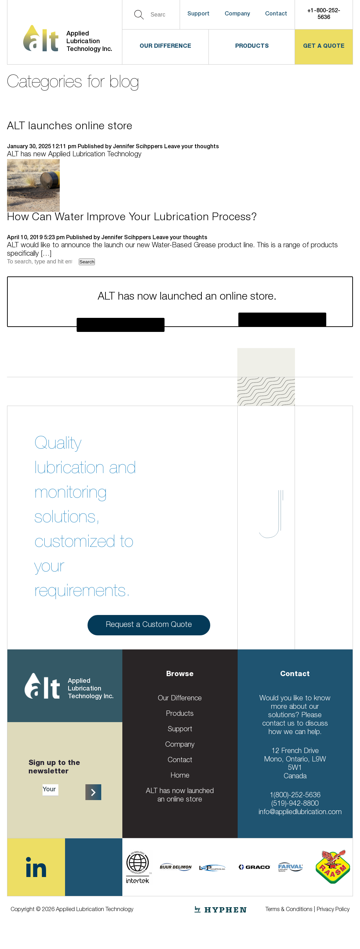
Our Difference (165, 47)
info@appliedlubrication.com (300, 812)
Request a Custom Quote (149, 627)
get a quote (324, 47)
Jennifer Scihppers (138, 147)
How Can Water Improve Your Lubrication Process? (132, 218)
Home (180, 776)
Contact (276, 14)
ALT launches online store (70, 127)
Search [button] (86, 261)
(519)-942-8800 (295, 804)
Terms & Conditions (288, 910)
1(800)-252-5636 (295, 795)
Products (252, 47)
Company (237, 14)
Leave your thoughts (191, 147)
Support (198, 14)
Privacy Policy (333, 910)
